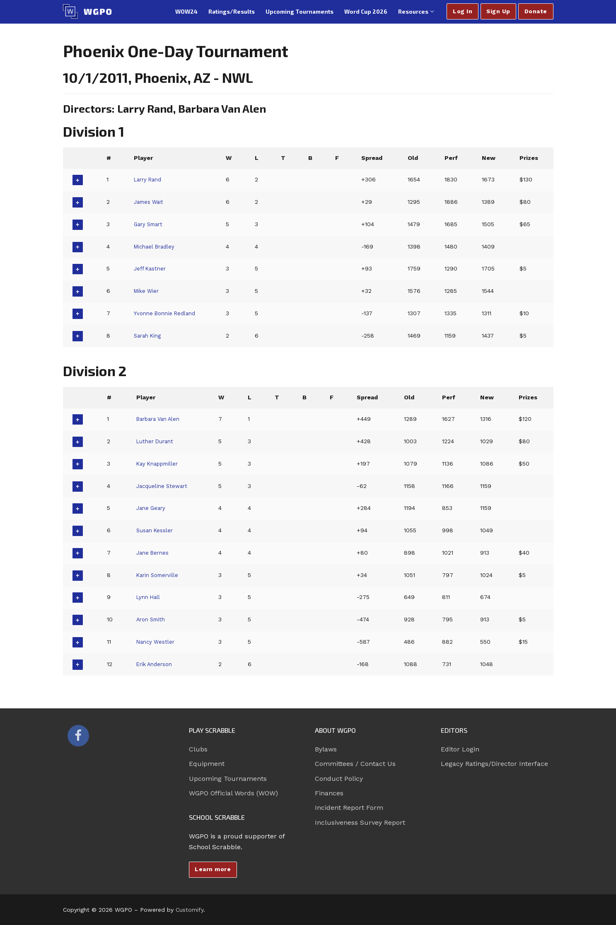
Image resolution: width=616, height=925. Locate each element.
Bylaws (326, 749)
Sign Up (498, 11)
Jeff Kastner (151, 268)
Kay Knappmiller (160, 463)
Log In (462, 11)
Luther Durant (156, 441)
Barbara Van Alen (161, 418)
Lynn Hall (149, 597)
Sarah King (148, 335)
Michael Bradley (155, 246)
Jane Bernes (154, 552)
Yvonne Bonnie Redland (167, 313)
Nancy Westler (157, 641)
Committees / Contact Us (355, 764)
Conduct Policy (339, 779)
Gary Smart (149, 224)
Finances (329, 793)
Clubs (198, 749)
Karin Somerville (159, 575)
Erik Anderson (156, 664)
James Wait (149, 201)
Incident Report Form (349, 807)
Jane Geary (152, 508)
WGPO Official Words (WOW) (233, 793)
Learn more (213, 869)
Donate (535, 11)
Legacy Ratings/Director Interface (494, 764)
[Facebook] (78, 735)
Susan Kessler (156, 530)
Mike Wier (147, 290)
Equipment (207, 764)
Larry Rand (148, 179)
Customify (189, 909)
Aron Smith (152, 619)
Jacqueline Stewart (163, 486)
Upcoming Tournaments (228, 779)
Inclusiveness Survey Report (360, 822)
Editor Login (460, 749)
